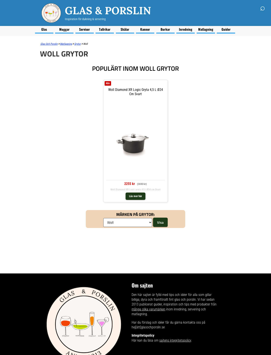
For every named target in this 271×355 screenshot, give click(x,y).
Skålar (125, 29)
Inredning (185, 29)
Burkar (165, 29)
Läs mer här (135, 196)
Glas (44, 29)
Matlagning (205, 29)
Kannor (145, 29)
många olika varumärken (148, 309)
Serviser (84, 29)
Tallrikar (104, 29)
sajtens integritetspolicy (175, 340)
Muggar (64, 29)
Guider (226, 29)
